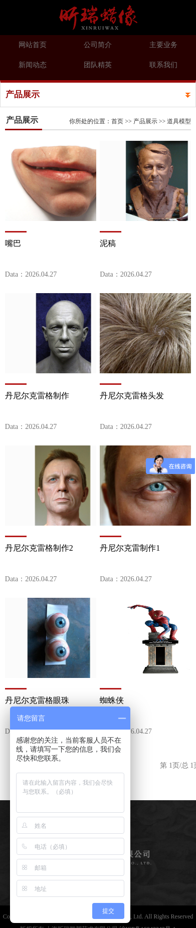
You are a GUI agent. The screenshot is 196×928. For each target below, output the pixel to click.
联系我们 (163, 65)
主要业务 (163, 45)
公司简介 (98, 45)
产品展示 (145, 121)
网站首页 (33, 45)
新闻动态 (33, 65)
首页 (117, 121)
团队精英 (98, 65)
